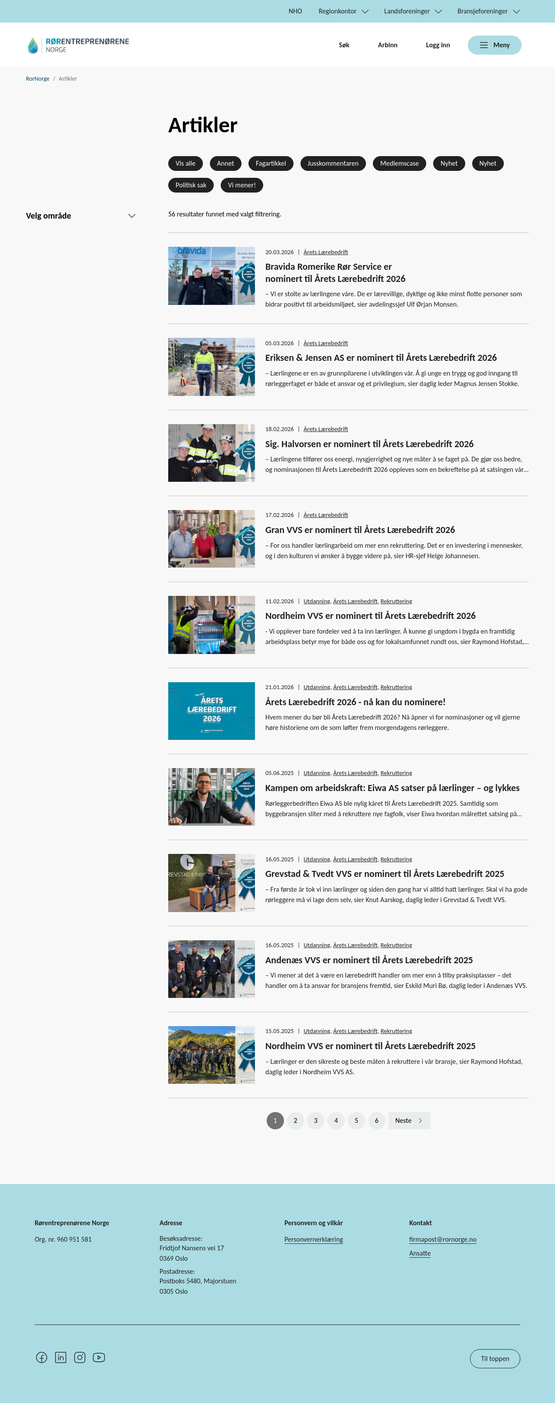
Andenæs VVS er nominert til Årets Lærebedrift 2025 (369, 960)
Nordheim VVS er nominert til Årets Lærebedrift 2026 (370, 615)
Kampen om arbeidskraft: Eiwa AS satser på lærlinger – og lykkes (392, 788)
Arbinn (388, 45)
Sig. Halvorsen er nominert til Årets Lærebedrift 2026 (369, 444)
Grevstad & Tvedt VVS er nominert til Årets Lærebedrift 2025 (384, 874)
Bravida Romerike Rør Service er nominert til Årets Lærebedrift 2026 (335, 273)
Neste (403, 1120)
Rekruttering (396, 601)
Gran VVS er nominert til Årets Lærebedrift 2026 (360, 530)
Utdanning (317, 601)
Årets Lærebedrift (326, 252)
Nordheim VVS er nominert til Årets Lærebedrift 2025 (370, 1046)
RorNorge (37, 78)
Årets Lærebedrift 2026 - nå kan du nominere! (355, 702)
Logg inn (438, 45)
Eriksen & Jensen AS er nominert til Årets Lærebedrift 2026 (381, 357)
